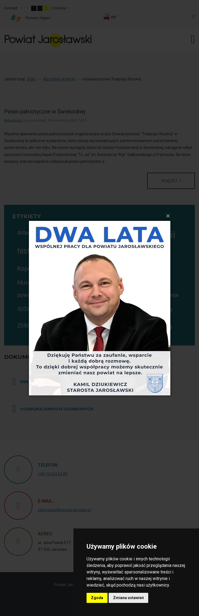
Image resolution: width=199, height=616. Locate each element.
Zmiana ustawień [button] (128, 598)
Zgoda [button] (97, 598)
